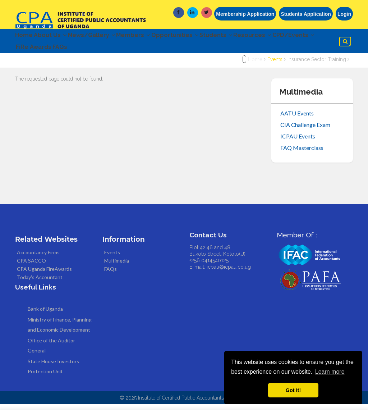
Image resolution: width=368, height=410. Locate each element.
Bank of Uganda (45, 314)
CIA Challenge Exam (305, 130)
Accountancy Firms (38, 258)
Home (24, 36)
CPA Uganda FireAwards (44, 275)
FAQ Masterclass (301, 153)
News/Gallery (103, 36)
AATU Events (297, 118)
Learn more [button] (330, 372)
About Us (56, 36)
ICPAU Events (297, 141)
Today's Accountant (40, 283)
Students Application (306, 14)
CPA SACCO (31, 267)
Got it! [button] (293, 390)
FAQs (117, 51)
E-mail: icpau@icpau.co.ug (220, 273)
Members (151, 36)
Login (344, 14)
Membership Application (245, 14)
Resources (288, 36)
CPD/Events (39, 51)
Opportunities (198, 36)
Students (245, 36)
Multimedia (116, 267)
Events (274, 65)
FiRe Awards (85, 51)
